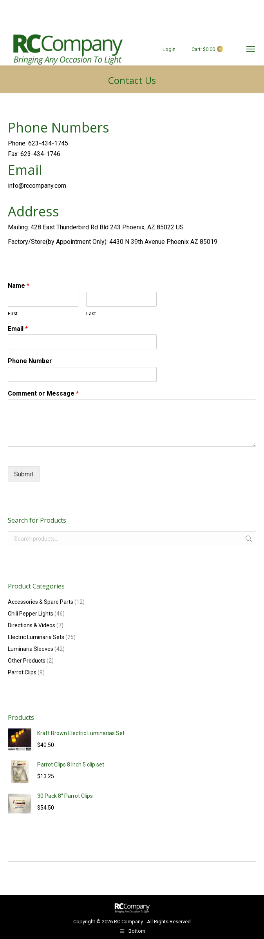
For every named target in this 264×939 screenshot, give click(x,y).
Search (248, 538)
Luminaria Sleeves (30, 649)
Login (169, 49)
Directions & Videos (31, 625)
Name (18, 285)
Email (18, 328)
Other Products (26, 660)
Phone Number (30, 361)
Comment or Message (43, 393)
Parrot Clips (22, 672)
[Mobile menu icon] (250, 49)
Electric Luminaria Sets (36, 637)
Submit (23, 474)
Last (91, 313)
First (13, 313)
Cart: (203, 49)
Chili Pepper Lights (30, 613)
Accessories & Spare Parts (40, 602)
